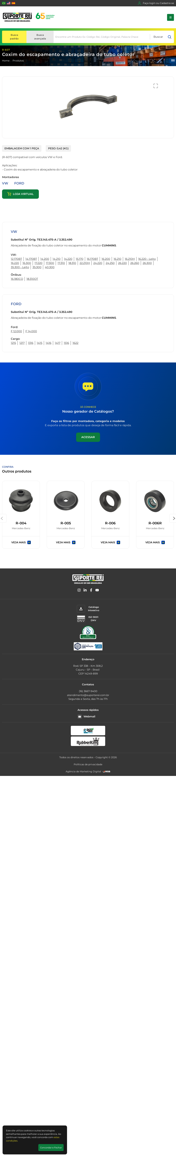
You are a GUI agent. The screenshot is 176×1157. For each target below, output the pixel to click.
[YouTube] (97, 590)
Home (5, 60)
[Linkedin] (85, 590)
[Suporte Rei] (29, 17)
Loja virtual (20, 194)
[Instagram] (79, 590)
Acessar (88, 437)
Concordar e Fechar (51, 1147)
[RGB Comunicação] (106, 771)
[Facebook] (91, 590)
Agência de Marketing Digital (83, 771)
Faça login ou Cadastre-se (156, 3)
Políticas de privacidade (88, 764)
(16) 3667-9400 (88, 691)
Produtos (18, 60)
